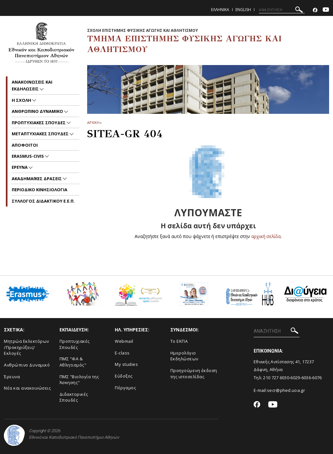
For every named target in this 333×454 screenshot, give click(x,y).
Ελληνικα (220, 9)
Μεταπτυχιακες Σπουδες (41, 134)
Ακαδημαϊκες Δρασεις (37, 178)
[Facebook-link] (315, 10)
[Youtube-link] (326, 10)
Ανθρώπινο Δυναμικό (27, 365)
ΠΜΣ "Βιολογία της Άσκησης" (79, 380)
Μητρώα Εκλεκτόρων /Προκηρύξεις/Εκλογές (26, 347)
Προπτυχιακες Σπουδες (39, 123)
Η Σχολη (22, 100)
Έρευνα (12, 377)
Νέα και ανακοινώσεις (27, 388)
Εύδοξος (124, 376)
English (243, 9)
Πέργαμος (125, 388)
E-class (122, 353)
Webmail (124, 341)
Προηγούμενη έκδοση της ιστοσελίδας (193, 373)
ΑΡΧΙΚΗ (93, 122)
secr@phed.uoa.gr (286, 390)
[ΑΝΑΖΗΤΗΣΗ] (282, 9)
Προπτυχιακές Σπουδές (75, 344)
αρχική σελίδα (266, 236)
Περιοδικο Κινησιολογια (39, 190)
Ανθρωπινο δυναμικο (38, 111)
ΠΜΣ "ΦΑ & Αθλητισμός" (73, 362)
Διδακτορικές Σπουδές (74, 397)
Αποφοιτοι (25, 145)
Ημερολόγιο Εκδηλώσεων (184, 356)
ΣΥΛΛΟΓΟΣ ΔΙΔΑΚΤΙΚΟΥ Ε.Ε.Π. (43, 201)
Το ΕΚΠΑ (179, 341)
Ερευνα (20, 167)
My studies (126, 364)
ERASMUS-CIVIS (28, 156)
